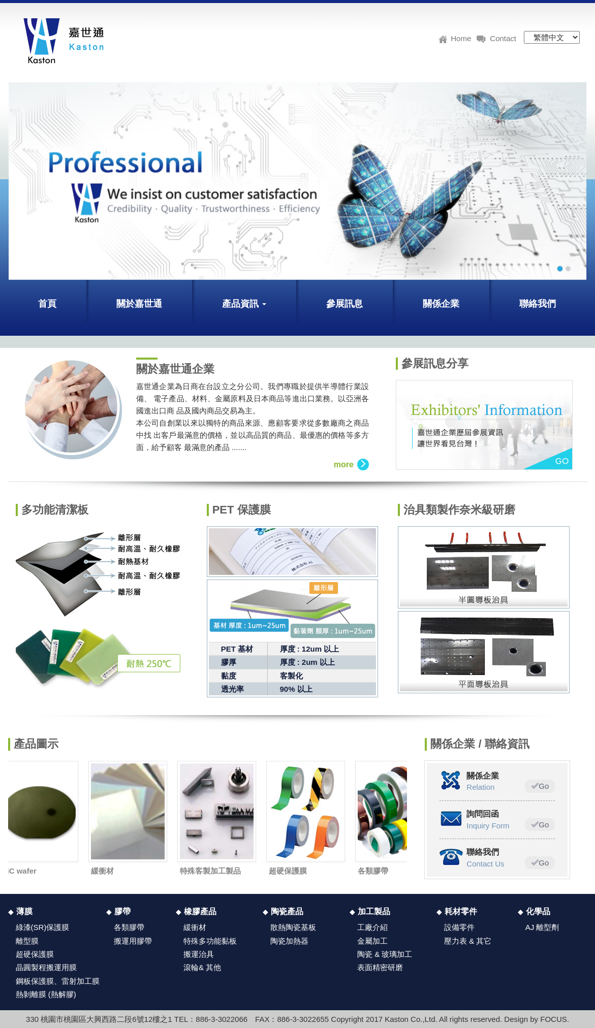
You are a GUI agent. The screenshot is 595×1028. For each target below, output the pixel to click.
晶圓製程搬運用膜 (46, 967)
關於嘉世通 (139, 304)
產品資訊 (244, 304)
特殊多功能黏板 (210, 941)
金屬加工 (372, 941)
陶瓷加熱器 (289, 941)
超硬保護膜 (289, 870)
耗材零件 (461, 911)
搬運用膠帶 (133, 941)
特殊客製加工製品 (211, 870)
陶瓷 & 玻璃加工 (384, 954)
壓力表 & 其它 (467, 941)
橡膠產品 (200, 911)
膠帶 (122, 911)
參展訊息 (344, 304)
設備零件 (459, 927)
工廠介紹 (372, 927)
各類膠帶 (374, 870)
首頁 (47, 304)
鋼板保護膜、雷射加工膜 (58, 981)
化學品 (538, 911)
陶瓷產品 (287, 911)
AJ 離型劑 (542, 927)
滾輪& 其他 (202, 967)
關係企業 (441, 304)
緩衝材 (103, 870)
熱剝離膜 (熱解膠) (46, 994)
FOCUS (553, 1019)
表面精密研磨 (380, 967)
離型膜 (27, 941)
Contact (496, 37)
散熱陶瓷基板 (293, 927)
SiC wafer (21, 870)
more (351, 464)
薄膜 (24, 911)
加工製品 (374, 911)
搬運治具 (198, 954)
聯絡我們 (537, 304)
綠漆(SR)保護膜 (43, 927)
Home (455, 37)
